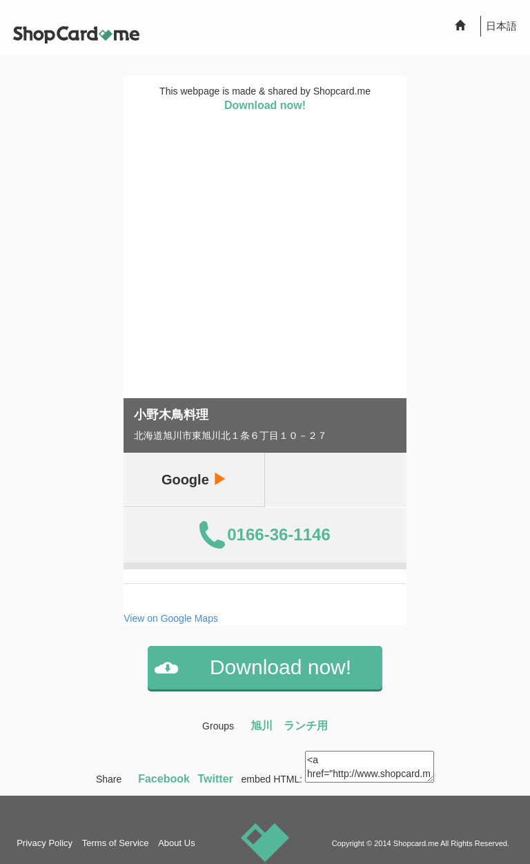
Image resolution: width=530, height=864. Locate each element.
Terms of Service (115, 843)
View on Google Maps (171, 618)
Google (193, 479)
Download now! (265, 105)
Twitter (215, 779)
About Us (176, 843)
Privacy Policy (44, 843)
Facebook (164, 779)
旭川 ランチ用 (289, 726)
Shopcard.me (416, 843)
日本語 (501, 26)
